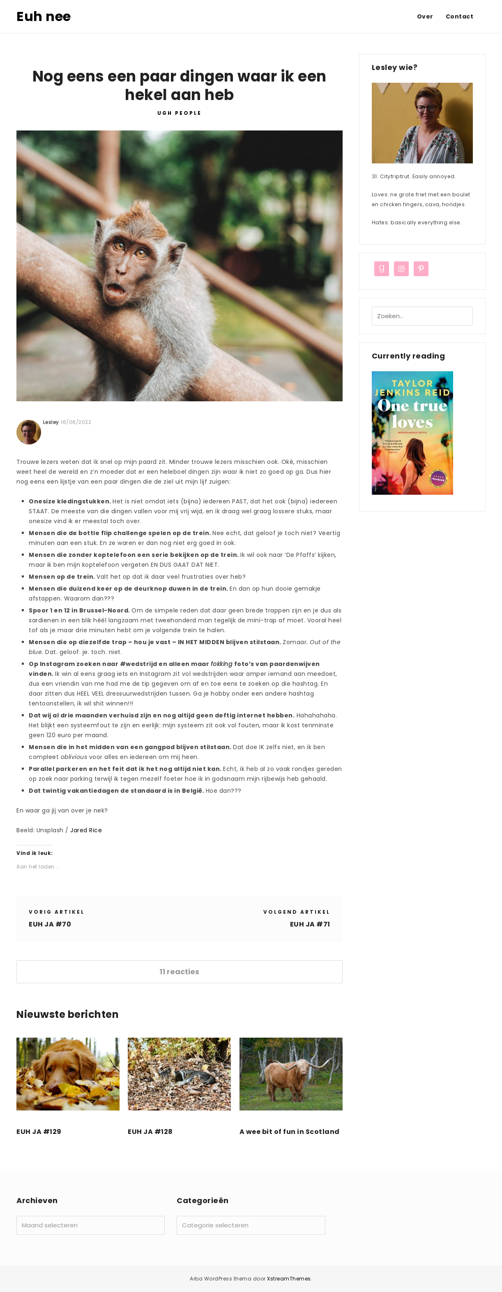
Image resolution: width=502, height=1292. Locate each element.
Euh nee (43, 16)
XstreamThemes (289, 1278)
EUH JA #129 (39, 1131)
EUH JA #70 (50, 924)
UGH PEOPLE (179, 112)
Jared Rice (86, 830)
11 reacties (179, 971)
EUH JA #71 (310, 924)
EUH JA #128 (150, 1131)
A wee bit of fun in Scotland (289, 1131)
